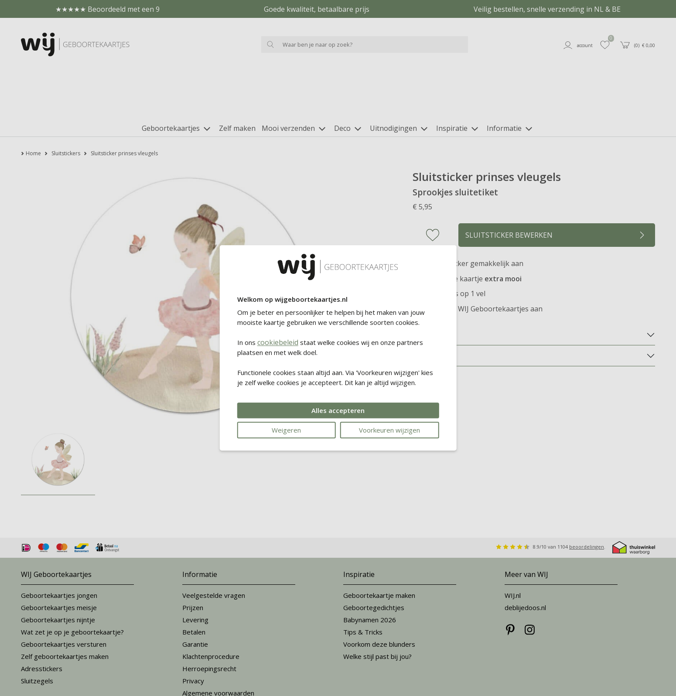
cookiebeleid (277, 343)
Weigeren (286, 430)
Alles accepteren (338, 410)
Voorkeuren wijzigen (389, 430)
